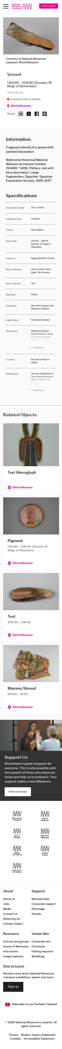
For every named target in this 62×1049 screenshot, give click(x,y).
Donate (36, 913)
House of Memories (16, 946)
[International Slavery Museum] (17, 833)
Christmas (38, 946)
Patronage (38, 909)
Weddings (38, 956)
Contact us (10, 913)
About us (9, 899)
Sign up (13, 986)
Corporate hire (41, 941)
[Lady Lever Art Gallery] (17, 868)
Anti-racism (10, 951)
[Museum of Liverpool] (17, 816)
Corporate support (44, 904)
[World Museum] (45, 816)
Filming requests (42, 951)
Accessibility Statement (39, 1038)
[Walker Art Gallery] (17, 850)
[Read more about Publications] (43, 382)
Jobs (6, 904)
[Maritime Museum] (45, 833)
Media (7, 909)
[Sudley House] (45, 850)
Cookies (15, 1038)
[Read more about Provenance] (43, 339)
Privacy (13, 1034)
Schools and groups (16, 941)
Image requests (13, 956)
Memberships (40, 899)
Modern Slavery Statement (38, 1034)
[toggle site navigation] (6, 6)
